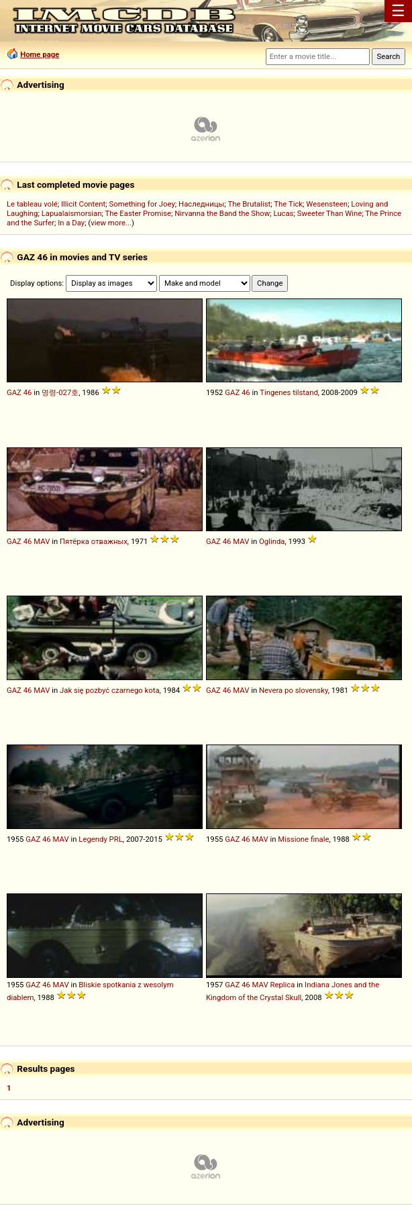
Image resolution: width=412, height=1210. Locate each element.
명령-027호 (60, 392)
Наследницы (201, 204)
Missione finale (303, 839)
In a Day (71, 222)
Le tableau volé (32, 204)
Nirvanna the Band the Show (222, 213)
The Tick (288, 204)
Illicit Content (83, 204)
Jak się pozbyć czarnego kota (110, 690)
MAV (42, 541)
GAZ (14, 392)
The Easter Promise (138, 213)
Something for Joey (142, 204)
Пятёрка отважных (93, 541)
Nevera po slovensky (293, 690)
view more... (111, 222)
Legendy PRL (101, 839)
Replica (282, 984)
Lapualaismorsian (72, 213)
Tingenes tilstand (289, 392)
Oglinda (272, 541)
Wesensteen (327, 204)
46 (27, 392)
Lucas (283, 213)
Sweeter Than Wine (329, 213)
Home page (39, 54)
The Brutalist (248, 204)
